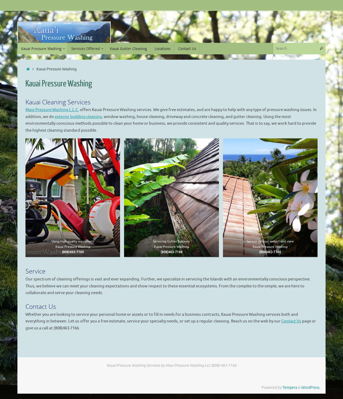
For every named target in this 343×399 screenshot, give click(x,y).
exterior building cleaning (78, 116)
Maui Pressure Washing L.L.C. (52, 109)
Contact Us (291, 321)
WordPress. (310, 387)
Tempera (289, 387)
